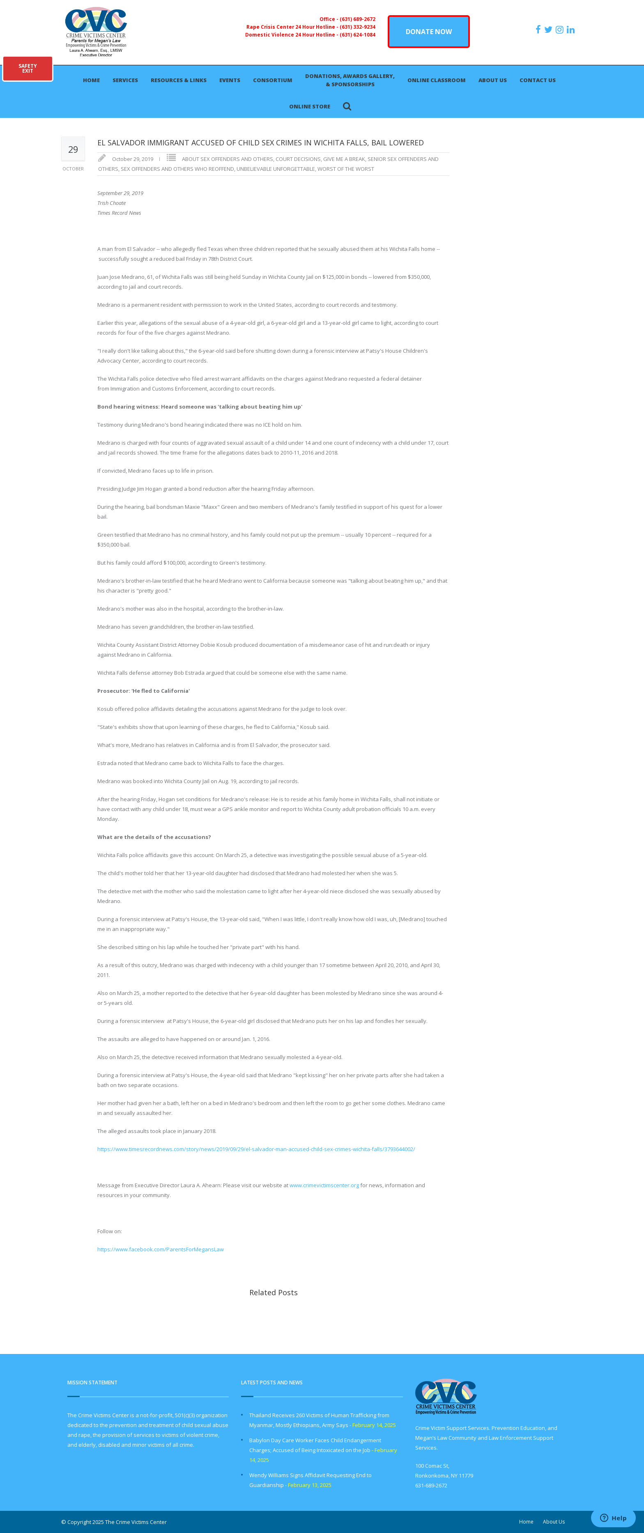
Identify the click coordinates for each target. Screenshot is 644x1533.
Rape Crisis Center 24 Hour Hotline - (293, 26)
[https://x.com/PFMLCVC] (549, 29)
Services (125, 80)
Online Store (309, 106)
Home (91, 80)
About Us (492, 80)
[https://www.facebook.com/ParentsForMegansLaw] (539, 29)
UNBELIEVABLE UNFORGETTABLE (276, 168)
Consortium (272, 80)
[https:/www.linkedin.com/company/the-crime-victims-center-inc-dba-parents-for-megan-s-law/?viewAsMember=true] (572, 29)
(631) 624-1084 (357, 34)
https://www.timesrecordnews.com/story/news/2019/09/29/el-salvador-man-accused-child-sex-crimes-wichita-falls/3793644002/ (256, 1149)
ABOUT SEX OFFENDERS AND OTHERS (227, 159)
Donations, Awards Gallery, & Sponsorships (350, 80)
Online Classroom (436, 80)
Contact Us (538, 80)
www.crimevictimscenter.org (324, 1185)
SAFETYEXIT (27, 68)
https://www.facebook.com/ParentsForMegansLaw (160, 1249)
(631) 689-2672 (357, 19)
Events (229, 80)
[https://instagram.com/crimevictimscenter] (561, 29)
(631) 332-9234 (357, 26)
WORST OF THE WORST (345, 168)
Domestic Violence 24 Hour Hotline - (292, 34)
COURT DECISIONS (298, 159)
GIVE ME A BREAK (344, 159)
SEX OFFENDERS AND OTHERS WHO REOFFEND (177, 168)
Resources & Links (179, 80)
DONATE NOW (429, 31)
